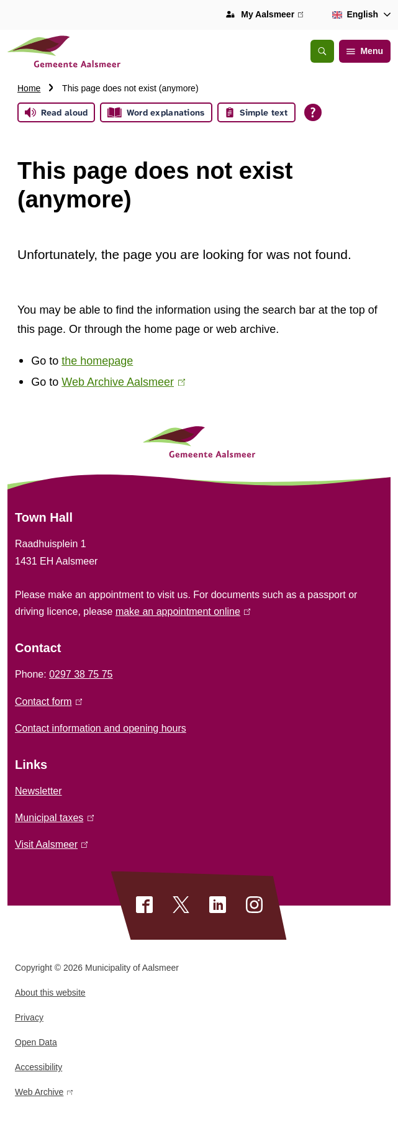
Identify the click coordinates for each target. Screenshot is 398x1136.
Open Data (36, 1042)
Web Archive (44, 1094)
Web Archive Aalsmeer (123, 382)
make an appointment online (182, 611)
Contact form (48, 701)
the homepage (97, 361)
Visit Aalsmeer (51, 844)
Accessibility (38, 1067)
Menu (364, 51)
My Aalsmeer (272, 14)
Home (28, 88)
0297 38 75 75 (80, 674)
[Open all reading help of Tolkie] (313, 112)
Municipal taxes (54, 817)
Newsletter (38, 791)
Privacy (29, 1017)
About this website (50, 992)
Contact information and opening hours (100, 728)
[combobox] (359, 14)
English (353, 14)
